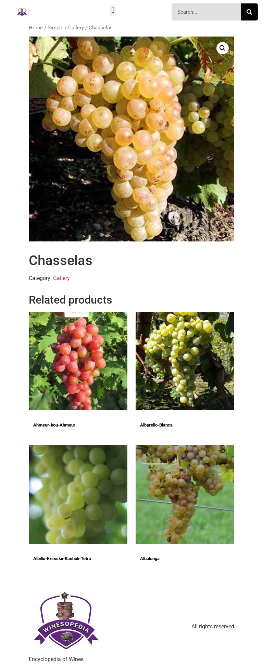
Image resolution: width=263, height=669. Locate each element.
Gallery (76, 28)
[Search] (249, 11)
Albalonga (150, 558)
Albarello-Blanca (156, 425)
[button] (113, 10)
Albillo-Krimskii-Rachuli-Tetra (62, 558)
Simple (55, 28)
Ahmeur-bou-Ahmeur (54, 425)
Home (36, 28)
